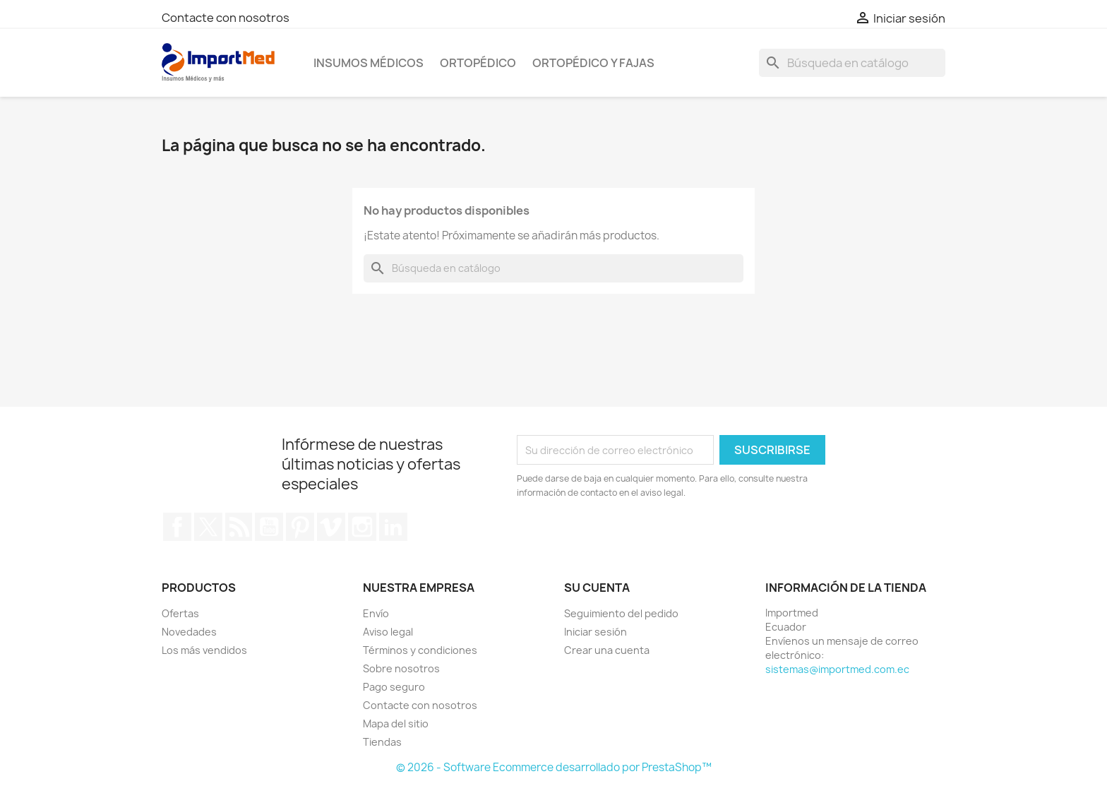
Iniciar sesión (595, 631)
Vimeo (331, 527)
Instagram (362, 527)
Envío (376, 613)
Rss (238, 527)
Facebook (177, 527)
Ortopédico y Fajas (593, 63)
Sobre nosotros (401, 668)
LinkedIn (393, 527)
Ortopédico (478, 63)
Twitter (208, 527)
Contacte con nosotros (225, 17)
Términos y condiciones (420, 650)
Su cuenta (597, 587)
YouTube (269, 527)
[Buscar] (852, 63)
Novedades (189, 631)
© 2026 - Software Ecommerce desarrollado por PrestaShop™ (554, 767)
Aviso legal (388, 631)
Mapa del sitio (396, 723)
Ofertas (180, 613)
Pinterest (300, 527)
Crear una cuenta (607, 650)
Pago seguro (394, 686)
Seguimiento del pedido (621, 613)
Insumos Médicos (368, 63)
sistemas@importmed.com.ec (837, 669)
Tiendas (382, 742)
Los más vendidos (204, 650)
